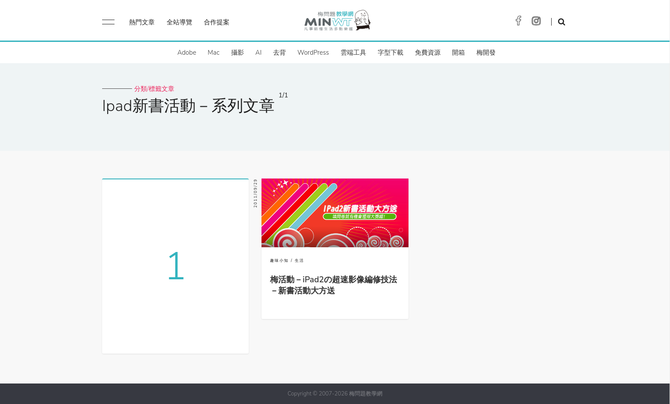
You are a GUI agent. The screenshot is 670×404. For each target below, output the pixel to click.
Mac (213, 52)
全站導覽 (179, 22)
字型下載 (390, 52)
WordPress (313, 52)
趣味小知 (279, 260)
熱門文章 (142, 22)
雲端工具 (353, 52)
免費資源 (428, 52)
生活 (299, 260)
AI (259, 52)
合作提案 (216, 22)
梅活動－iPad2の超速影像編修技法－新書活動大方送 (333, 285)
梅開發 (486, 52)
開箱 (458, 52)
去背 (279, 52)
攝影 (237, 52)
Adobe (186, 52)
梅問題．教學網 (337, 22)
